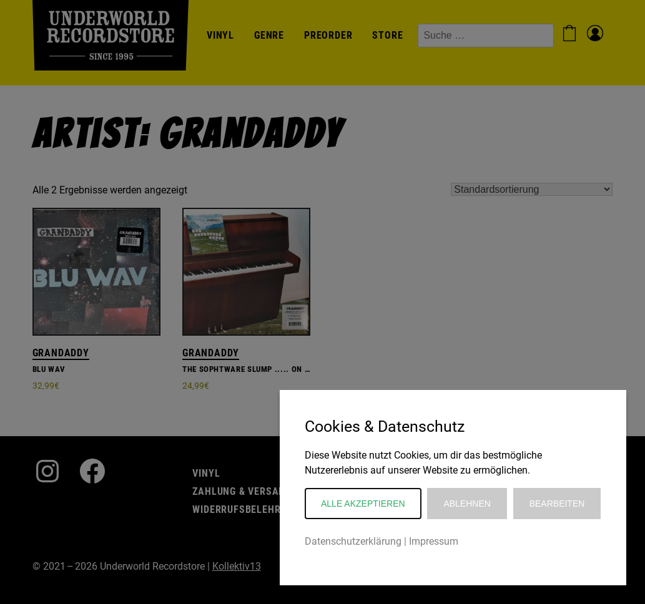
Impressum (433, 541)
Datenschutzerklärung (353, 541)
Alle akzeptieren (363, 504)
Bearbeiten (557, 504)
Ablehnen (466, 504)
